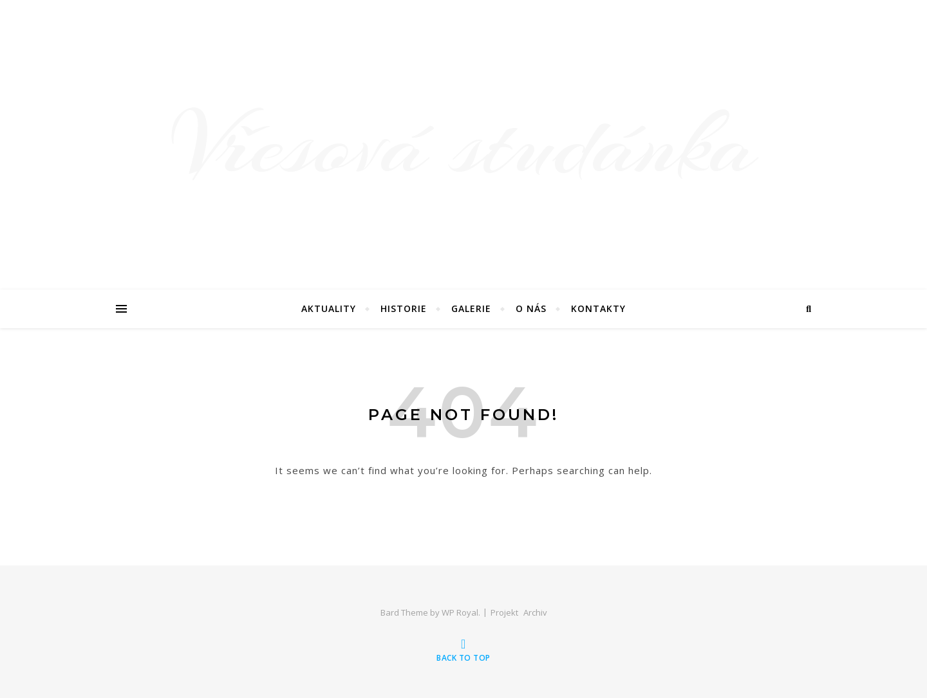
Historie (403, 308)
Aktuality (328, 308)
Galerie (471, 308)
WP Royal (460, 612)
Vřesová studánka (464, 144)
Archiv (535, 612)
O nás (531, 308)
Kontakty (598, 308)
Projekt (504, 612)
